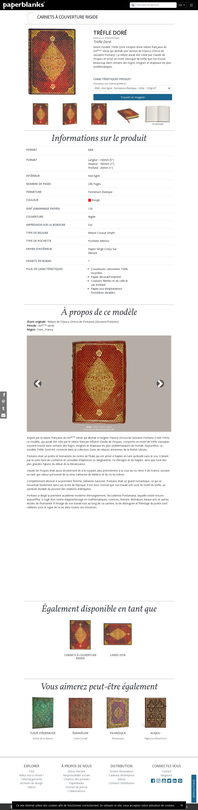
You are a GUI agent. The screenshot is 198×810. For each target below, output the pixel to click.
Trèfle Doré (102, 41)
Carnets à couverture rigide (67, 17)
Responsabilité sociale (76, 775)
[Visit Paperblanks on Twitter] (170, 780)
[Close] (181, 805)
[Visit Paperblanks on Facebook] (153, 780)
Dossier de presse (77, 787)
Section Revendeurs (122, 771)
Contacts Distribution (121, 783)
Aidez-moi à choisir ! (31, 775)
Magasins (166, 775)
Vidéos (32, 787)
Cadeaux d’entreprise (121, 775)
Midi (125, 88)
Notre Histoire (76, 771)
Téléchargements (31, 779)
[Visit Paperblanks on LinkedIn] (175, 780)
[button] (38, 383)
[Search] (156, 5)
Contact (166, 771)
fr (181, 5)
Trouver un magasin (133, 97)
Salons (122, 779)
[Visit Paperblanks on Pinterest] (180, 780)
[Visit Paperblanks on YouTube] (164, 780)
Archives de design (31, 783)
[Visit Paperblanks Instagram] (158, 780)
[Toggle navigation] (191, 5)
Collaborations (76, 791)
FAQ (31, 771)
